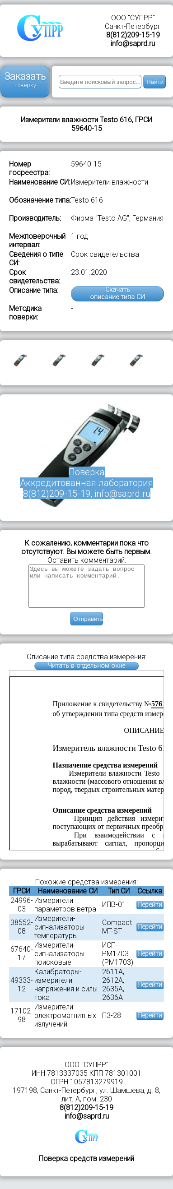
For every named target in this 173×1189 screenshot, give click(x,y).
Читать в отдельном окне (86, 674)
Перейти (149, 913)
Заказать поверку (25, 79)
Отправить (88, 627)
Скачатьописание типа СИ (117, 293)
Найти (155, 82)
